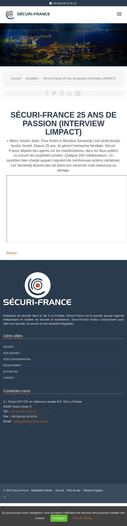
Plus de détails (82, 518)
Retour (11, 253)
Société (8, 346)
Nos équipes (11, 353)
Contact (8, 378)
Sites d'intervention (17, 359)
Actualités (10, 371)
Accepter (59, 518)
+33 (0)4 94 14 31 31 (64, 3)
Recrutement (12, 365)
